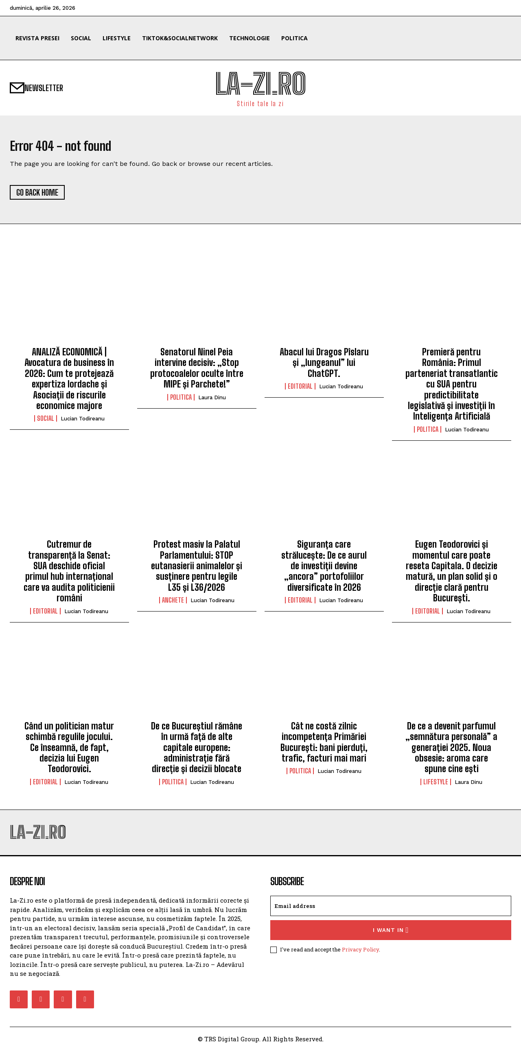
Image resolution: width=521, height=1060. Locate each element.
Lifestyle (435, 786)
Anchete (173, 605)
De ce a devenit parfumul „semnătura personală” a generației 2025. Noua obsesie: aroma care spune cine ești (451, 752)
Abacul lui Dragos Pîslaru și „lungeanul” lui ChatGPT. (324, 367)
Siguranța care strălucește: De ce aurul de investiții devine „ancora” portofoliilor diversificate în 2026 (324, 571)
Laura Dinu (212, 402)
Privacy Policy (360, 958)
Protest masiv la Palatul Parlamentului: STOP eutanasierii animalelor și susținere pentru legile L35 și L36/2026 (196, 571)
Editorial (300, 391)
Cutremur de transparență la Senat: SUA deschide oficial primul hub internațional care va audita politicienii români (69, 576)
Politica (181, 401)
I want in (391, 939)
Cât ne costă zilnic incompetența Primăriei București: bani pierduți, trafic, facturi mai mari (324, 746)
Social (45, 423)
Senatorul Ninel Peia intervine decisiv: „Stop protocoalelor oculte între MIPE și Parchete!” (196, 372)
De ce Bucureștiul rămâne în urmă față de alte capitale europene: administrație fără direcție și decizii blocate (196, 752)
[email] (390, 915)
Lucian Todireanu (83, 423)
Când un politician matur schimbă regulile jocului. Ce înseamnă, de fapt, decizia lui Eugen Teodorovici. (69, 752)
